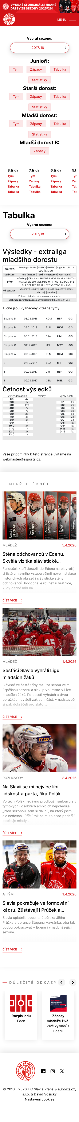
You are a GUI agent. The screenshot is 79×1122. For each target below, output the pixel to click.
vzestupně (64, 274)
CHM (37, 278)
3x (26, 413)
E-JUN (32, 267)
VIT (48, 285)
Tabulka (60, 69)
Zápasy (36, 69)
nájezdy (60, 289)
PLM (61, 281)
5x (72, 413)
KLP (68, 278)
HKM (53, 278)
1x (26, 422)
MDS (44, 281)
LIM (34, 281)
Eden (21, 1009)
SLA (24, 285)
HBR (47, 278)
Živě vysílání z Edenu (58, 1014)
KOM (73, 278)
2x (26, 419)
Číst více (12, 600)
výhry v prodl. (47, 289)
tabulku (32, 296)
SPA (29, 285)
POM (67, 281)
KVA (21, 281)
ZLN (63, 285)
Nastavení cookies (39, 1099)
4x (26, 399)
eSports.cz (66, 1089)
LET (25, 281)
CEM (30, 278)
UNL (43, 285)
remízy (34, 289)
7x (26, 407)
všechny (24, 289)
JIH (58, 278)
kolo (24, 274)
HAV (42, 278)
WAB (57, 285)
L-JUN (66, 267)
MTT (50, 281)
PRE (72, 281)
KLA (63, 278)
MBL (39, 281)
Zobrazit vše (63, 300)
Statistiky (39, 80)
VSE (53, 285)
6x (26, 402)
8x (72, 407)
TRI (38, 285)
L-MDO (49, 271)
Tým (16, 69)
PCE (56, 281)
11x (27, 405)
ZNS (68, 285)
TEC (34, 285)
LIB (29, 281)
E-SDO (42, 267)
